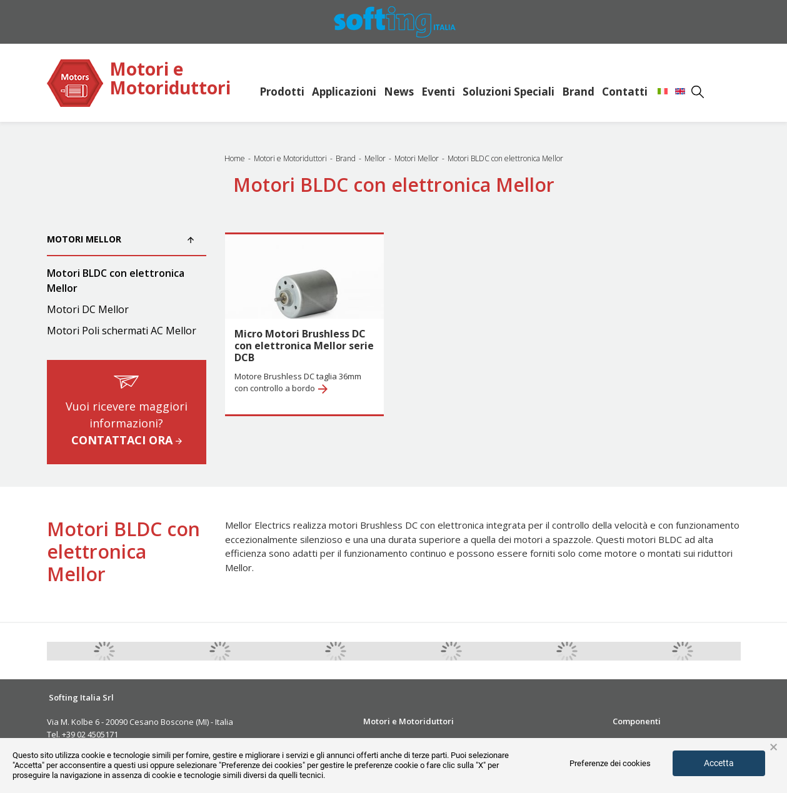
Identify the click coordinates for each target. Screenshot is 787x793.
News (399, 91)
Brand (578, 91)
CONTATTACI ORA (126, 439)
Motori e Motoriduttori (170, 79)
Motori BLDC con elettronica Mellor (115, 280)
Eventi (438, 91)
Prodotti (281, 91)
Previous (37, 651)
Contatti (625, 91)
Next (750, 651)
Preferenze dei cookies (610, 763)
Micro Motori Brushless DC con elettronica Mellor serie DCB (304, 345)
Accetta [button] (719, 763)
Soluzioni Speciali (508, 91)
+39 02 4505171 (89, 734)
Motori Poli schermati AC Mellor (121, 330)
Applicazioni (344, 91)
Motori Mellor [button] (120, 239)
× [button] (773, 747)
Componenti (637, 721)
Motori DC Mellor (88, 309)
